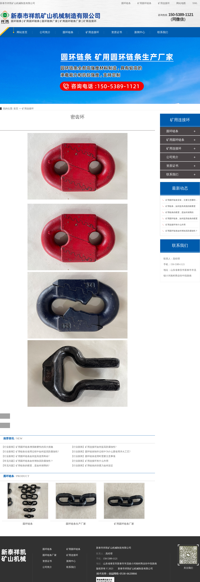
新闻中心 (139, 32)
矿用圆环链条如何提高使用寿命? (32, 456)
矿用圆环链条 (144, 3)
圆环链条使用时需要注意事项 (100, 456)
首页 (16, 108)
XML (195, 3)
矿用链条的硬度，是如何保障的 (178, 212)
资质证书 (116, 32)
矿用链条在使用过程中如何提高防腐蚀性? (37, 451)
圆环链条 (126, 3)
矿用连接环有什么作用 (96, 461)
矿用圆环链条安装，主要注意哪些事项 (181, 200)
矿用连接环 (164, 3)
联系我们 (162, 32)
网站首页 (22, 32)
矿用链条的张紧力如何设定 (99, 465)
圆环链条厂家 (49, 555)
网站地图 (181, 3)
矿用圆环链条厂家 (124, 523)
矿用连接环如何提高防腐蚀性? (100, 447)
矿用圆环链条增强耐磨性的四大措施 (34, 447)
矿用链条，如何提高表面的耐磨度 (179, 206)
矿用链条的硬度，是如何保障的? (32, 465)
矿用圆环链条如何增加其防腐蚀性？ (34, 461)
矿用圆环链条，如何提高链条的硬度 (180, 218)
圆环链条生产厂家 (76, 523)
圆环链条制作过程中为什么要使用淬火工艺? (107, 451)
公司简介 (45, 32)
